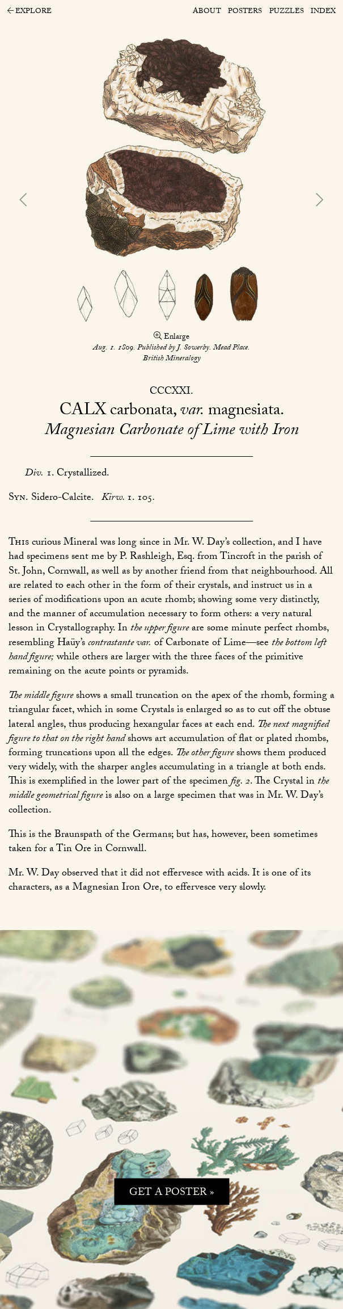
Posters (245, 12)
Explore (29, 12)
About (207, 12)
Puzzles (286, 12)
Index (323, 12)
